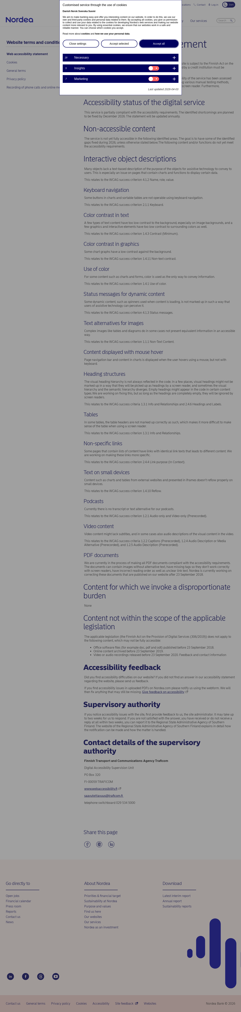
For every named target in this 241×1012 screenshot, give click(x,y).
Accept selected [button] (119, 43)
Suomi (91, 11)
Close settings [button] (77, 43)
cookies (85, 33)
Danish (66, 11)
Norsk (74, 11)
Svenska (83, 11)
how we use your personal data (112, 33)
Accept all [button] (159, 43)
